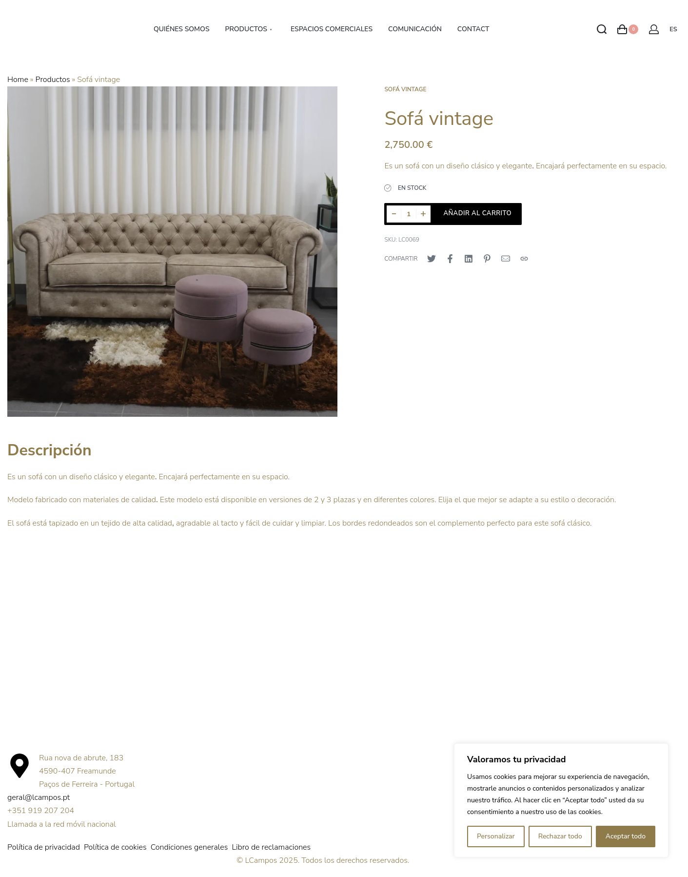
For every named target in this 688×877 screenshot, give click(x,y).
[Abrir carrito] (628, 29)
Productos (53, 79)
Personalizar (496, 836)
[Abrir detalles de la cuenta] (654, 29)
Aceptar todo (626, 836)
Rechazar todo (560, 836)
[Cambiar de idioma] (675, 29)
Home (17, 79)
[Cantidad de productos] (408, 214)
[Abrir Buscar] (601, 29)
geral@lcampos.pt (38, 797)
